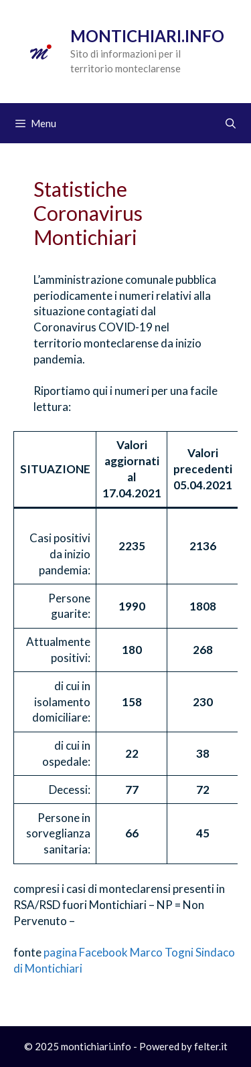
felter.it (211, 1046)
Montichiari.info (147, 36)
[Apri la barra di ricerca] (230, 123)
